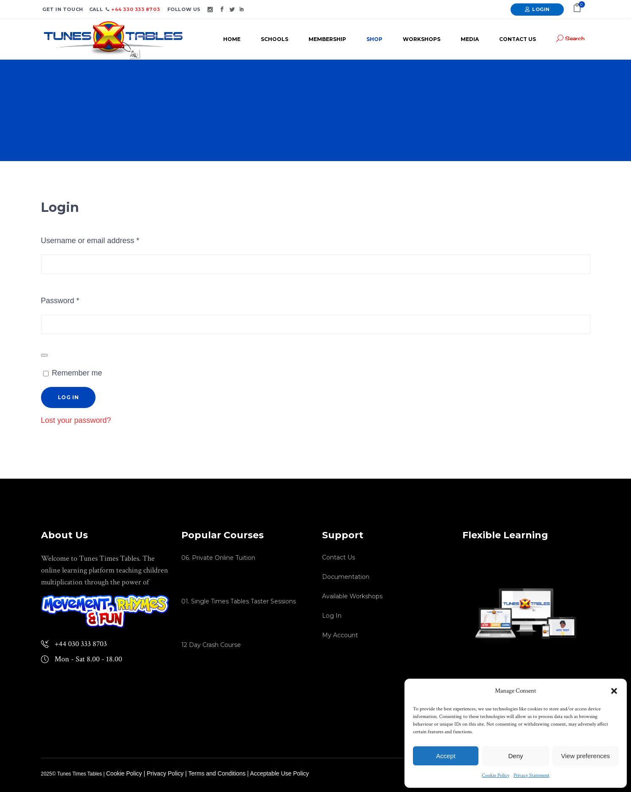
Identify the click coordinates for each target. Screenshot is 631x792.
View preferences (585, 755)
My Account (340, 635)
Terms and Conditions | (219, 773)
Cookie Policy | (126, 773)
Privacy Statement (531, 775)
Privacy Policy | (167, 773)
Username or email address (105, 239)
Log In (331, 615)
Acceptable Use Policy (279, 773)
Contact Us (338, 557)
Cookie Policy (495, 775)
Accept (446, 755)
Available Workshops (352, 596)
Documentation (345, 577)
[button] (614, 691)
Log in (68, 397)
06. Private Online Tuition (218, 558)
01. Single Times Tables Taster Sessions (238, 601)
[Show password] (44, 355)
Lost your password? (76, 420)
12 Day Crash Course (211, 645)
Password (75, 299)
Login (541, 9)
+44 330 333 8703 (135, 9)
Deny (515, 755)
